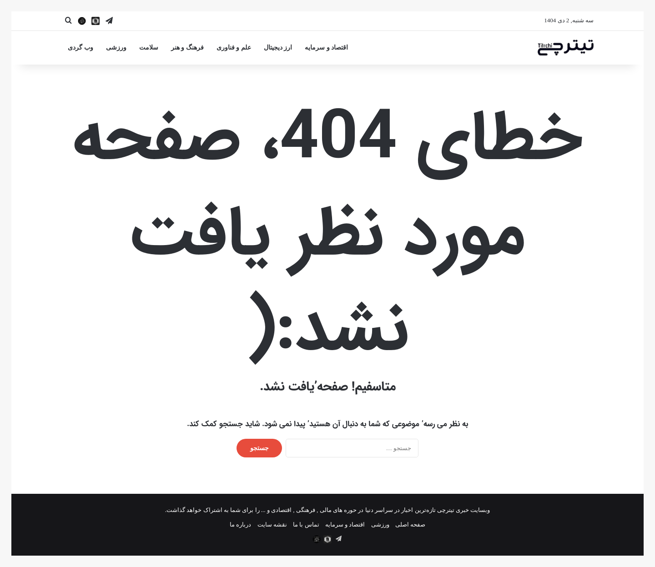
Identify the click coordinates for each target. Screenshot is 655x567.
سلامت (148, 47)
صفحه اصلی (410, 524)
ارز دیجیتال (278, 47)
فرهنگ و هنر (187, 47)
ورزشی (116, 47)
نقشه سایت (272, 524)
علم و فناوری (234, 47)
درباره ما (240, 524)
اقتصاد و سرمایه (326, 47)
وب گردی (80, 47)
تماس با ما (306, 524)
